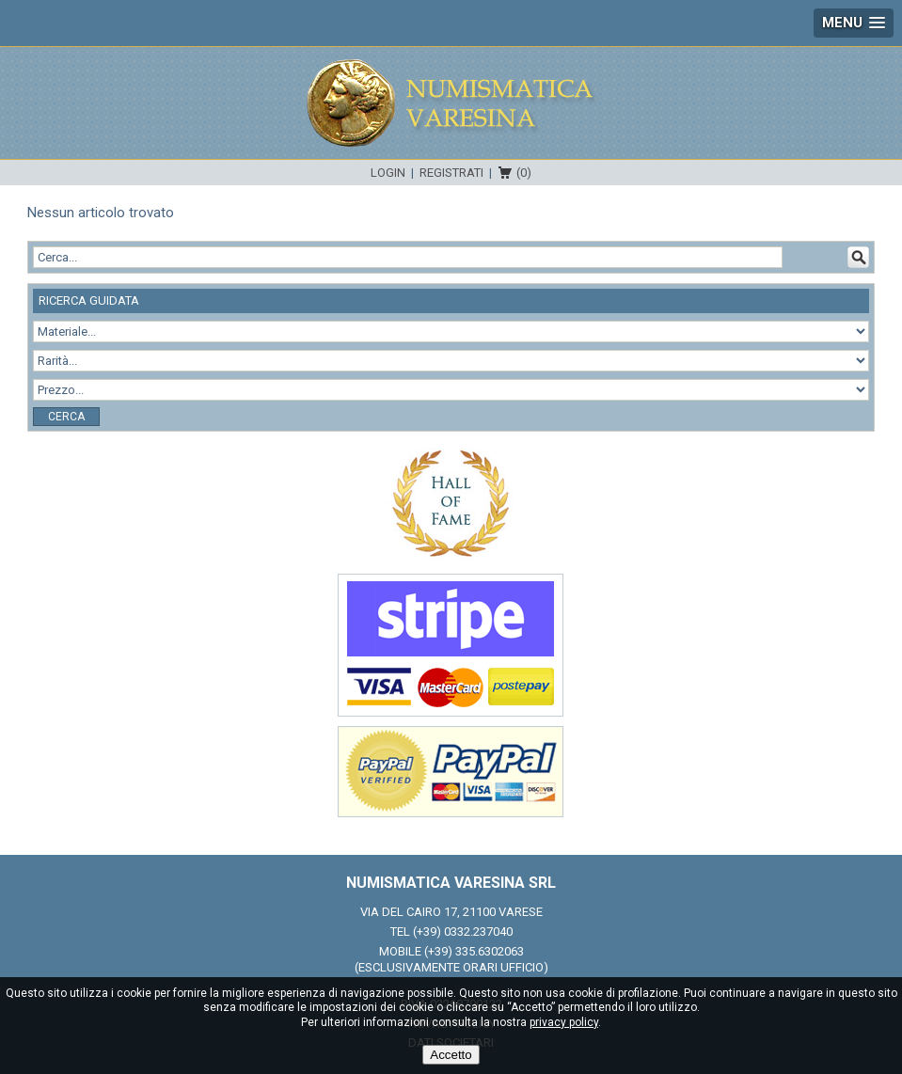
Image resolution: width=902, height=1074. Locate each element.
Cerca (66, 416)
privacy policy (564, 1022)
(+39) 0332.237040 (463, 931)
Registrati (451, 173)
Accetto (450, 1055)
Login (388, 173)
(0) (523, 173)
